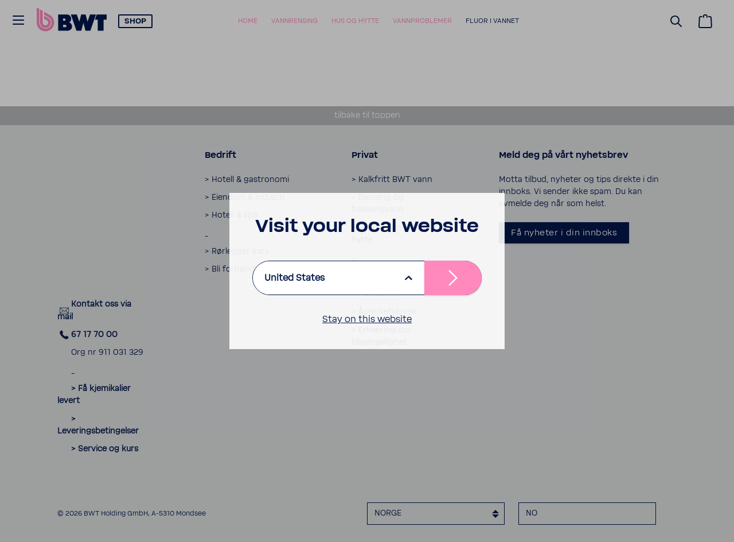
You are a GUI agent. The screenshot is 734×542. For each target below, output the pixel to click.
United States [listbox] (294, 278)
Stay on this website (367, 319)
